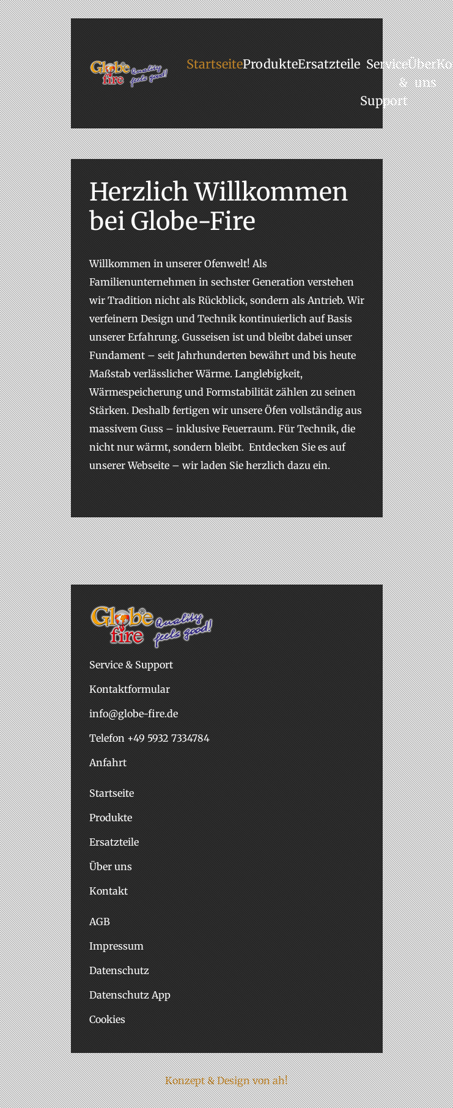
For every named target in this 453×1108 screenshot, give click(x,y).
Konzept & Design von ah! (226, 1080)
